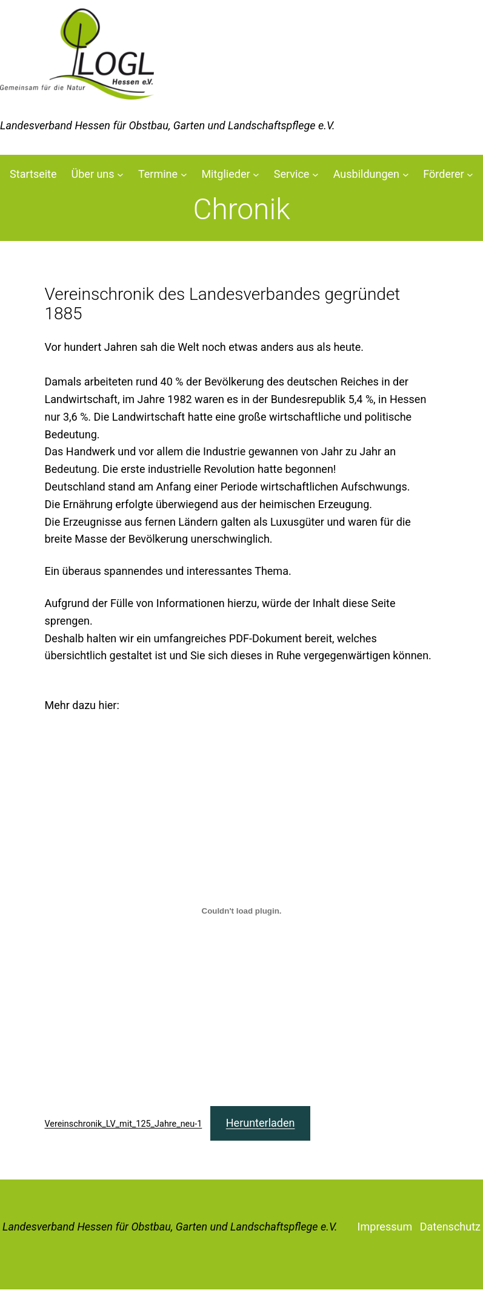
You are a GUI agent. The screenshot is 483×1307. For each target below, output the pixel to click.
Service (292, 174)
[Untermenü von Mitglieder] (256, 174)
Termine (158, 174)
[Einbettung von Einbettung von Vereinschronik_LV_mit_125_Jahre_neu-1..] (242, 911)
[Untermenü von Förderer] (470, 174)
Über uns (93, 174)
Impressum (385, 1226)
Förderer (443, 174)
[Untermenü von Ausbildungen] (405, 174)
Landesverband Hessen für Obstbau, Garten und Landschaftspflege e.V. (170, 1226)
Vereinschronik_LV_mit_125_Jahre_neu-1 (123, 1124)
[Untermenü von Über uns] (120, 174)
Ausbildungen (366, 174)
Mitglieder (225, 174)
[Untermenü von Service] (315, 174)
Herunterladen (260, 1122)
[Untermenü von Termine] (184, 174)
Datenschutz (450, 1226)
